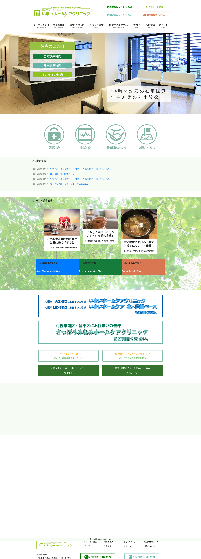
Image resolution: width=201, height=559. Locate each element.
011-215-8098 (119, 6)
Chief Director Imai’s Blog (48, 270)
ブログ (136, 26)
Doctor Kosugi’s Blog (135, 270)
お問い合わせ (132, 370)
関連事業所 (58, 26)
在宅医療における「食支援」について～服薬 (139, 244)
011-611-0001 (119, 14)
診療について (77, 26)
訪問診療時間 (52, 56)
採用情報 (150, 26)
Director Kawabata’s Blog (92, 270)
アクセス (163, 26)
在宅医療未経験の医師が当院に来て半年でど (62, 240)
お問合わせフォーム (154, 15)
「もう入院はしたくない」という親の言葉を (100, 234)
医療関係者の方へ (118, 26)
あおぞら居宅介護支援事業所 (132, 355)
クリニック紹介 (41, 26)
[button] (3, 74)
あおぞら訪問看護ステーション (68, 355)
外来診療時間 (52, 65)
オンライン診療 (154, 7)
